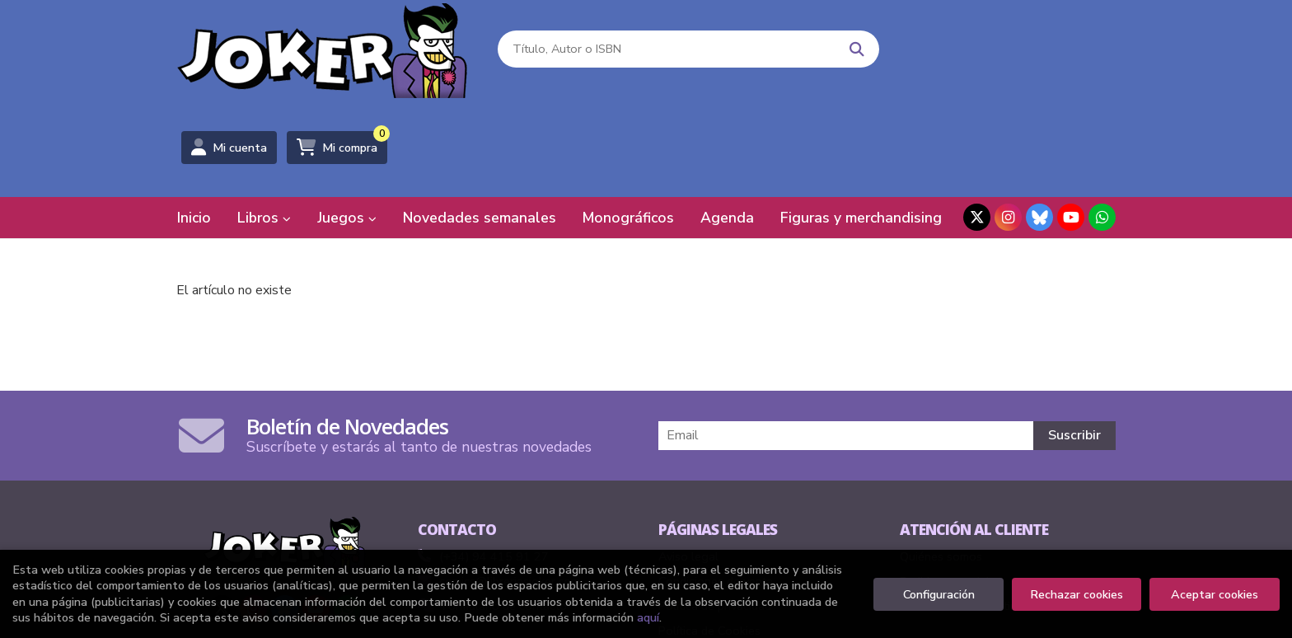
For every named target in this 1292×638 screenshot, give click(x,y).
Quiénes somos (941, 458)
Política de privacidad (714, 508)
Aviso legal (688, 458)
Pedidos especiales (951, 483)
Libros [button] (264, 119)
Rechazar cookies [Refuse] (1076, 594)
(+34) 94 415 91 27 (494, 458)
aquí (648, 617)
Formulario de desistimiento (973, 508)
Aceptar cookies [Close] (1214, 594)
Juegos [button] (347, 119)
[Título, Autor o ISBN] (664, 49)
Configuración (939, 594)
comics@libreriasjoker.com (499, 483)
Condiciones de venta (715, 483)
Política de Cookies (709, 532)
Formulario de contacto (492, 508)
